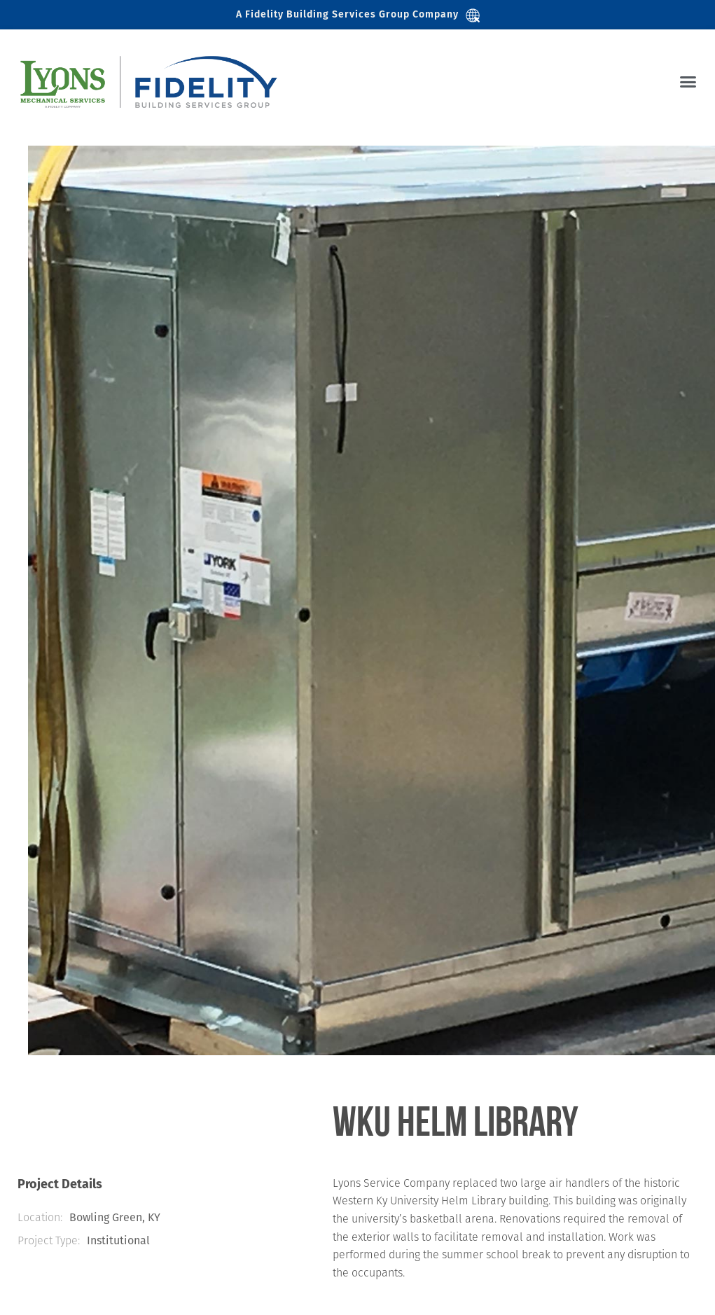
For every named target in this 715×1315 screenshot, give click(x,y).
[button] (688, 82)
